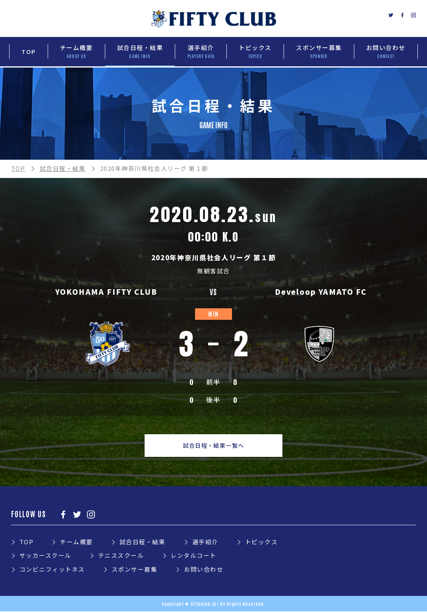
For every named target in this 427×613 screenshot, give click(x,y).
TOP (18, 168)
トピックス (261, 543)
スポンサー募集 (134, 570)
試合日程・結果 (62, 168)
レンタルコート (193, 556)
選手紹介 (205, 543)
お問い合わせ (203, 570)
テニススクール (121, 556)
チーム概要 (76, 543)
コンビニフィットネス (52, 570)
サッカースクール (45, 556)
